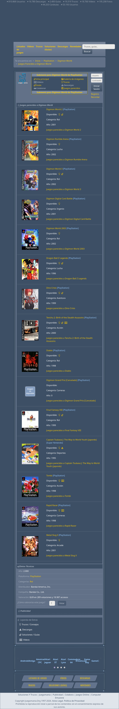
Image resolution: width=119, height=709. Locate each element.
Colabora (69, 694)
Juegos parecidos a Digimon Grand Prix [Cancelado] (71, 400)
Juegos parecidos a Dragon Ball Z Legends (66, 278)
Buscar (87, 51)
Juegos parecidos (72, 88)
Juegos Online (82, 694)
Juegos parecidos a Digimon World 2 (63, 129)
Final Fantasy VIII (54, 410)
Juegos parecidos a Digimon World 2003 (65, 248)
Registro (95, 94)
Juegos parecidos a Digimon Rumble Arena (66, 159)
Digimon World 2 (54, 109)
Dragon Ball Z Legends (57, 258)
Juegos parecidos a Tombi (58, 496)
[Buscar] (98, 46)
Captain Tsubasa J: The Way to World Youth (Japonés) (71, 439)
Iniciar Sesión (96, 87)
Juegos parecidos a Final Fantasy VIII (63, 430)
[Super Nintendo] (54, 442)
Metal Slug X (52, 535)
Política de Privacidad (74, 700)
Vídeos (30, 46)
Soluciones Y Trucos (27, 694)
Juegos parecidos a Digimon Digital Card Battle (68, 219)
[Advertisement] (59, 24)
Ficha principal (42, 79)
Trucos (39, 46)
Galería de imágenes (74, 79)
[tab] (54, 667)
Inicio (37, 60)
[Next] (101, 657)
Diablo (49, 350)
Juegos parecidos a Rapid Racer (61, 525)
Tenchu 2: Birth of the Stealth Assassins (65, 317)
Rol (31, 581)
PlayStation (49, 60)
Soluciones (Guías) (50, 48)
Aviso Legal (57, 700)
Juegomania (45, 694)
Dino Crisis (51, 287)
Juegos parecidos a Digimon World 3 (63, 189)
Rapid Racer (52, 505)
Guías (38, 85)
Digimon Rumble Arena (57, 139)
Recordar (95, 97)
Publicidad (58, 694)
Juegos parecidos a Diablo (58, 370)
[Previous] (18, 657)
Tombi (49, 475)
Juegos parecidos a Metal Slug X (61, 555)
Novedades (75, 46)
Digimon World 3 (54, 168)
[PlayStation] (69, 109)
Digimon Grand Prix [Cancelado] (61, 380)
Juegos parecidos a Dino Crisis (60, 308)
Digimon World (65, 60)
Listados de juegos (21, 49)
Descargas (63, 46)
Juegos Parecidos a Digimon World (34, 63)
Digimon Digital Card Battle (59, 198)
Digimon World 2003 (56, 228)
